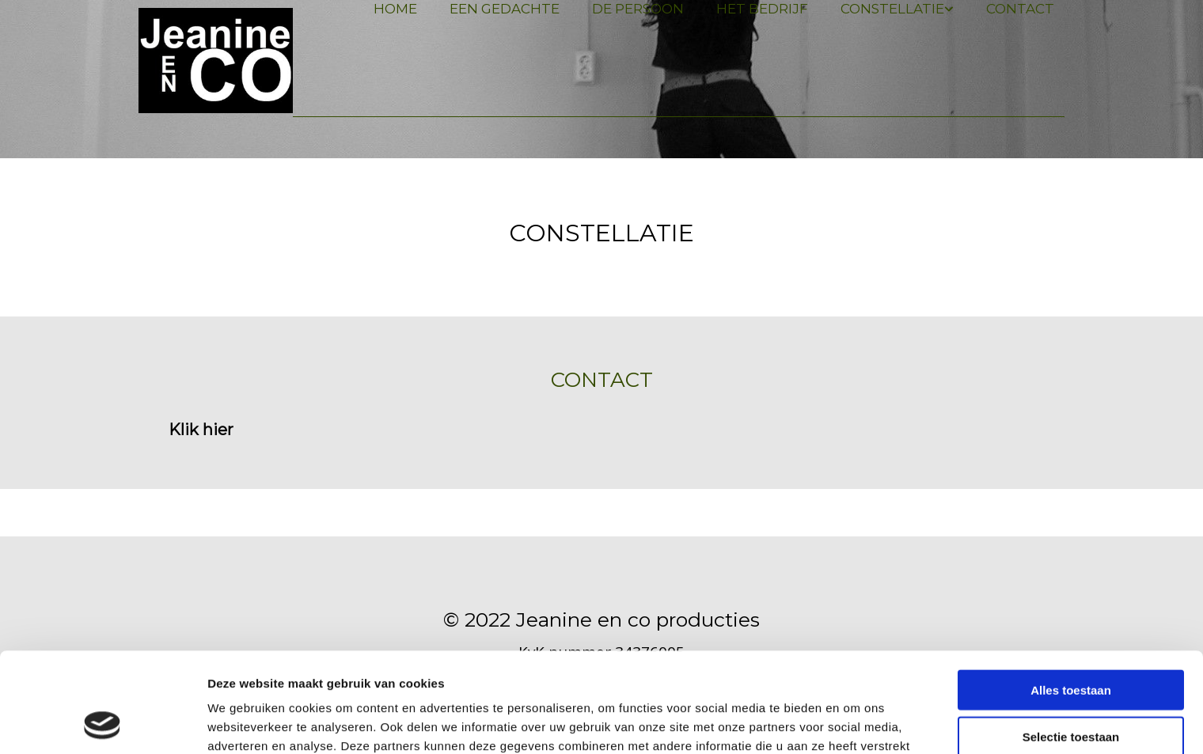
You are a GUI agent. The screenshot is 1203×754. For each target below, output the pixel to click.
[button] (201, 429)
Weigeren (1070, 688)
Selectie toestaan (1071, 643)
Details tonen (855, 722)
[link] (891, 9)
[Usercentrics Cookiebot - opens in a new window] (102, 723)
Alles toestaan (1070, 596)
